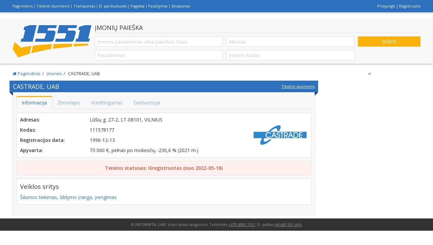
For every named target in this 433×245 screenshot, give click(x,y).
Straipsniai (180, 6)
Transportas (84, 6)
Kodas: (28, 130)
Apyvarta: (31, 150)
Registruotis (409, 6)
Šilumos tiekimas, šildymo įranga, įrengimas (68, 197)
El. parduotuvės (113, 6)
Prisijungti (386, 6)
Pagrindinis (23, 6)
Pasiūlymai (158, 6)
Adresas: (30, 119)
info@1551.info (288, 224)
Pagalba (137, 6)
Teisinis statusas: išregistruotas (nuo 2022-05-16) (164, 168)
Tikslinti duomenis (53, 6)
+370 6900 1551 (241, 224)
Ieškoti (389, 41)
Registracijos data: (42, 140)
